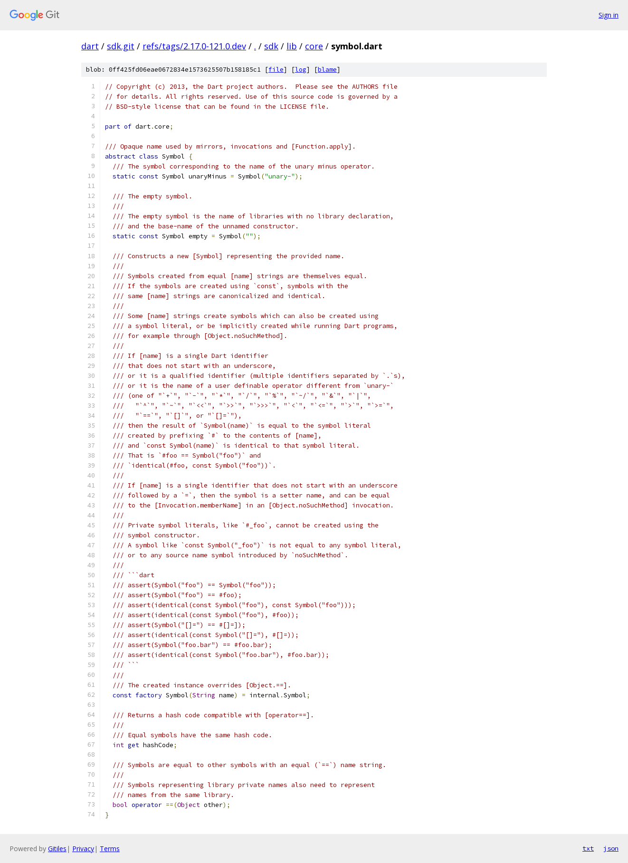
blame (327, 70)
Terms (110, 848)
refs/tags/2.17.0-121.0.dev (194, 46)
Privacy (83, 848)
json (610, 848)
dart (90, 46)
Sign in (608, 14)
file (276, 70)
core (314, 46)
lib (291, 46)
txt (588, 848)
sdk (271, 46)
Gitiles (57, 848)
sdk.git (120, 46)
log (300, 70)
